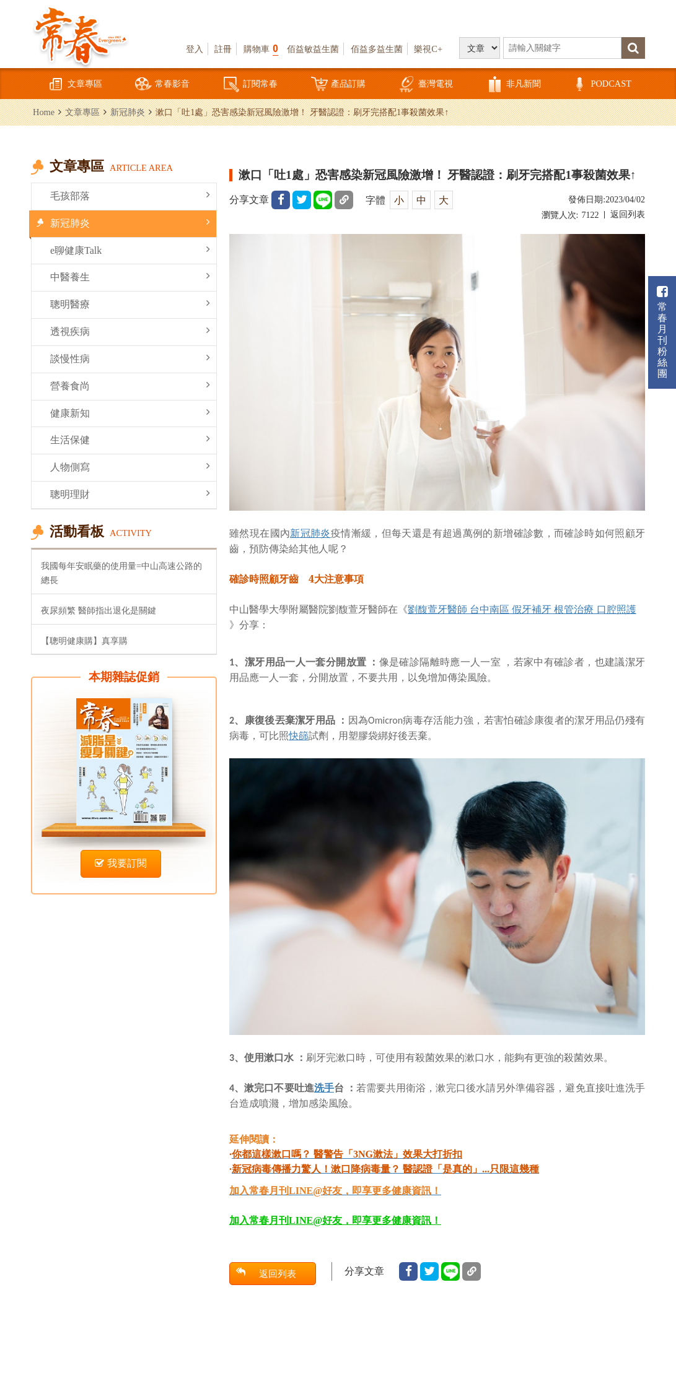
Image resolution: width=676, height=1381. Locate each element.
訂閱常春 (250, 84)
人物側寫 (130, 466)
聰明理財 (130, 494)
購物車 (261, 48)
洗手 (324, 1087)
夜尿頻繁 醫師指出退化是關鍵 (98, 610)
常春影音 (162, 84)
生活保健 (130, 439)
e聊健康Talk (130, 250)
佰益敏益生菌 (313, 49)
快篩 (299, 735)
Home (44, 112)
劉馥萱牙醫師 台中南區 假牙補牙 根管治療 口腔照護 (522, 609)
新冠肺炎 (127, 112)
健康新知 (130, 412)
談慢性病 (130, 358)
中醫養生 (130, 276)
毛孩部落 (130, 195)
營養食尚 (130, 385)
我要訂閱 (121, 863)
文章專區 (75, 84)
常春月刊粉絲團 (662, 332)
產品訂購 (338, 84)
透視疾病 (130, 331)
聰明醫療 (130, 304)
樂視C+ (428, 49)
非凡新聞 (513, 84)
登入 (194, 49)
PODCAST (601, 84)
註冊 (223, 49)
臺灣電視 (425, 84)
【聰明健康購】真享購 (84, 641)
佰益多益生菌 (377, 49)
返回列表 (627, 214)
